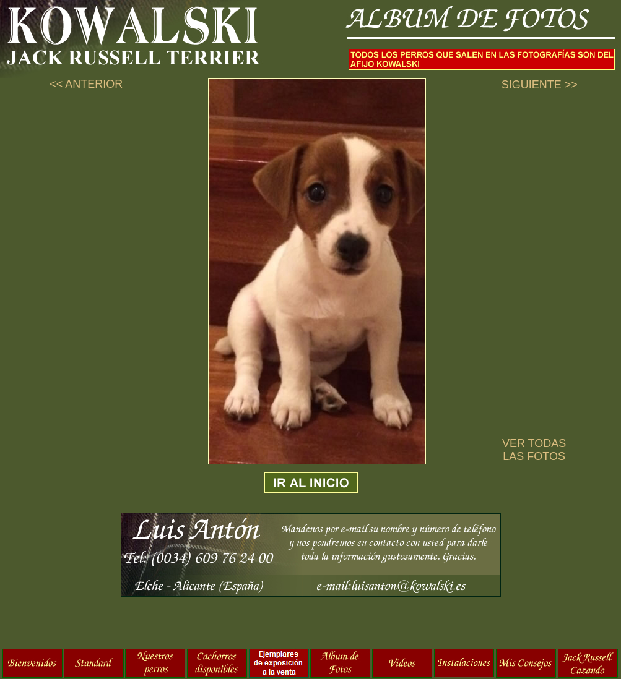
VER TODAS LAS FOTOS (534, 450)
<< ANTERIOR (86, 84)
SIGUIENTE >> (540, 85)
